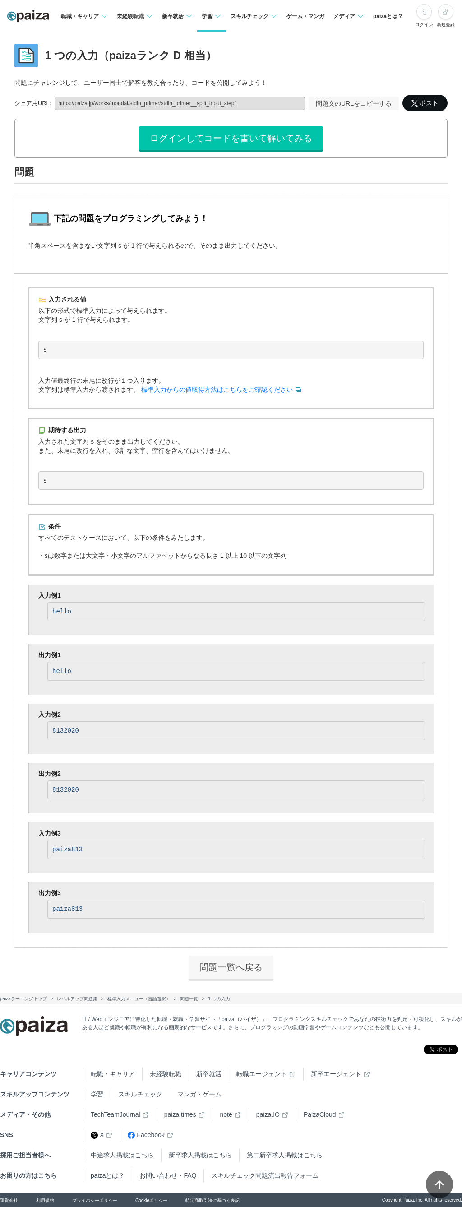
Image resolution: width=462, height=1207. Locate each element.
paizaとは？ (388, 16)
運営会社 (9, 1200)
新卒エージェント (336, 1073)
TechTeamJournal (115, 1114)
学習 (97, 1094)
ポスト (425, 103)
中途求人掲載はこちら (122, 1155)
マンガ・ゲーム (199, 1094)
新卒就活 (209, 1073)
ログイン (424, 24)
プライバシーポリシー (94, 1200)
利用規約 (45, 1200)
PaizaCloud (320, 1114)
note (226, 1114)
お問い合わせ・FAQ (167, 1175)
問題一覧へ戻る (231, 967)
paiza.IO (268, 1114)
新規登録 (446, 24)
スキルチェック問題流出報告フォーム (265, 1175)
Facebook (146, 1135)
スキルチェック (140, 1094)
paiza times (180, 1114)
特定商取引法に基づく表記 (212, 1200)
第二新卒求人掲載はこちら (285, 1155)
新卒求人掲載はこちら (200, 1155)
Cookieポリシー (151, 1200)
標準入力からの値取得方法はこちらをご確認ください (217, 389)
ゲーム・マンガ (305, 16)
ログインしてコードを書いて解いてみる (231, 138)
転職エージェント (261, 1073)
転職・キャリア (113, 1073)
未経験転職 (165, 1073)
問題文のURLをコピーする (354, 103)
